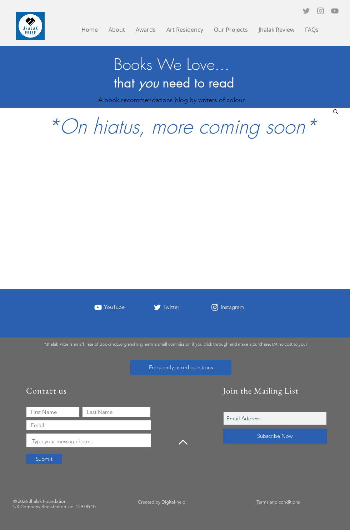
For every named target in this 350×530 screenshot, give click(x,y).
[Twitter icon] (306, 10)
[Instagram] (320, 10)
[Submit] (44, 459)
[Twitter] (157, 307)
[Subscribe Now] (275, 436)
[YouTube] (334, 10)
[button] (231, 30)
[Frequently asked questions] (180, 367)
